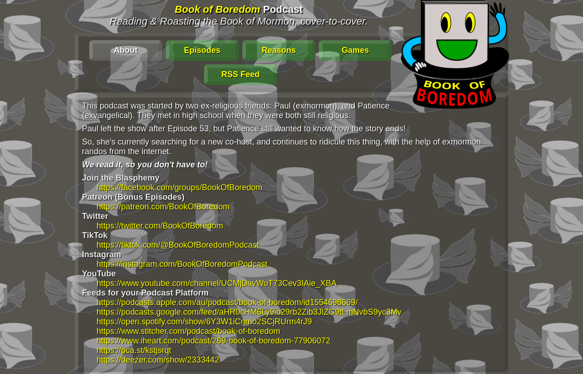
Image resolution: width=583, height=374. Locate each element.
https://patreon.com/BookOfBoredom (163, 206)
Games (355, 50)
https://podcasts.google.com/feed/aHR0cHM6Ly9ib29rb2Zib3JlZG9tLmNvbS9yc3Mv (249, 312)
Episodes (202, 50)
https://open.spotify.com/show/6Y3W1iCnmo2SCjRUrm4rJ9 (204, 321)
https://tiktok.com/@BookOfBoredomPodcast (178, 244)
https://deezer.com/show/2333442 (158, 359)
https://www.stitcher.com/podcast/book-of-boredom (188, 331)
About (126, 50)
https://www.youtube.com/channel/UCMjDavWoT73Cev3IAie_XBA (217, 283)
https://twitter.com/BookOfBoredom (160, 225)
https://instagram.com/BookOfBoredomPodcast (182, 264)
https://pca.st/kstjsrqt (134, 350)
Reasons (278, 50)
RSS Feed (240, 74)
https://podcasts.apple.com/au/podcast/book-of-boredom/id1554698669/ (227, 302)
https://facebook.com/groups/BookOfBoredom (179, 187)
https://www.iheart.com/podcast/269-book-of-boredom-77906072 (213, 340)
